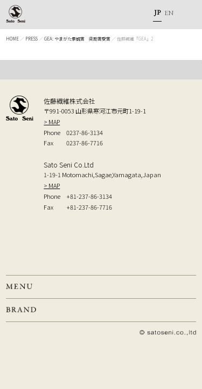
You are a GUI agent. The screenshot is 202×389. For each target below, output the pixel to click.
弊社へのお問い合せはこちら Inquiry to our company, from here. (104, 241)
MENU (186, 14)
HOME (12, 39)
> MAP (52, 121)
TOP (101, 69)
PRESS (31, 39)
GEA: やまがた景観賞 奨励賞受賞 (77, 39)
